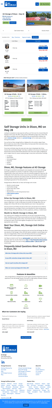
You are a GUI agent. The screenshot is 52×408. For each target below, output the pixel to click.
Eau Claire (33, 385)
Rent (43, 47)
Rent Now (6, 22)
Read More (46, 329)
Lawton (49, 387)
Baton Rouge (30, 383)
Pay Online (45, 4)
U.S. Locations (39, 371)
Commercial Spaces (23, 376)
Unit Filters (15, 41)
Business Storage (22, 374)
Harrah (30, 387)
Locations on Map (26, 119)
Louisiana (20, 385)
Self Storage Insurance (6, 373)
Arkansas (9, 383)
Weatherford (47, 392)
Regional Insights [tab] (26, 37)
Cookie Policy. (44, 402)
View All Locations (6, 398)
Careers (37, 374)
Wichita (30, 393)
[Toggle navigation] (2, 4)
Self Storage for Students (24, 371)
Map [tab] (16, 37)
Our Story (38, 368)
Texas (4, 393)
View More (31, 23)
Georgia (20, 383)
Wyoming (3, 395)
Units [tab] (5, 37)
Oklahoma (22, 390)
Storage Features (22, 373)
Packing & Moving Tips (6, 368)
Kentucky (14, 385)
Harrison (36, 387)
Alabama (3, 383)
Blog (2, 374)
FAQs (2, 371)
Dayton (43, 383)
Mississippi (15, 387)
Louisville (31, 388)
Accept (26, 405)
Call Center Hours (13, 31)
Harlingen (47, 385)
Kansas (8, 385)
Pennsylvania (6, 392)
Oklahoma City (36, 390)
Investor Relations (40, 369)
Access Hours (38, 31)
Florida (15, 383)
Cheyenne (37, 383)
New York (14, 388)
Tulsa (40, 392)
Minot (42, 388)
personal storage (27, 138)
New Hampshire (6, 388)
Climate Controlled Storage (24, 368)
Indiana (3, 385)
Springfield (35, 392)
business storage (12, 138)
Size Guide (35, 37)
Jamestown (42, 387)
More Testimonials (26, 337)
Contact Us (13, 22)
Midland (37, 388)
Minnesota (8, 387)
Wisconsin (17, 393)
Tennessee (22, 392)
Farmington (40, 385)
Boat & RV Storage (22, 369)
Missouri (22, 387)
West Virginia (10, 393)
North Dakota (10, 390)
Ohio (16, 390)
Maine (2, 387)
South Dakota (14, 392)
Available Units (14, 112)
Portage (44, 390)
